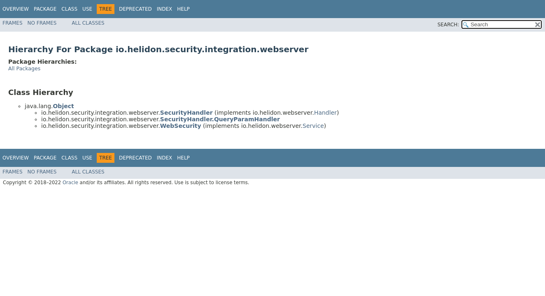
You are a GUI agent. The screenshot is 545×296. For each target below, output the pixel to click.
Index (164, 9)
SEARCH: (448, 25)
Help (183, 9)
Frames (12, 23)
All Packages (24, 68)
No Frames (42, 23)
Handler (325, 112)
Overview (15, 9)
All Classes (88, 23)
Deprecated (135, 9)
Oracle (70, 182)
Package (45, 9)
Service (313, 126)
